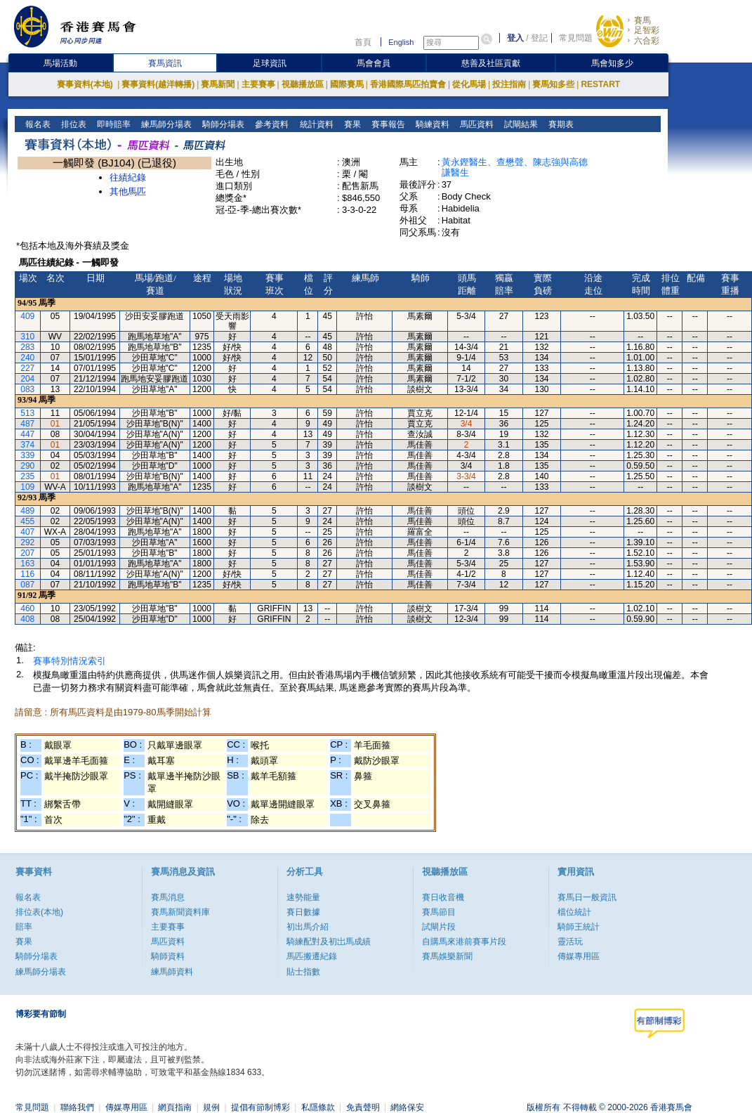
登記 (539, 38)
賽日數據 (303, 912)
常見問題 (576, 38)
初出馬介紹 (307, 927)
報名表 (37, 124)
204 (27, 379)
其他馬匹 (128, 191)
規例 (211, 1107)
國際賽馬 (347, 84)
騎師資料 (168, 956)
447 (27, 434)
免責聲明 (363, 1107)
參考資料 (271, 124)
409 (27, 316)
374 (27, 445)
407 (27, 532)
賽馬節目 (439, 912)
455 (27, 521)
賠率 (23, 927)
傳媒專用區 (579, 956)
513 (27, 413)
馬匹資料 (475, 124)
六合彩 (646, 41)
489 (27, 511)
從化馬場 (469, 84)
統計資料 (315, 124)
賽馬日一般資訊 (587, 897)
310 (27, 336)
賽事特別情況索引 (69, 661)
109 (27, 487)
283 (27, 347)
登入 (515, 38)
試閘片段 (439, 927)
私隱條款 (318, 1107)
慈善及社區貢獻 (490, 63)
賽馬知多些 (553, 84)
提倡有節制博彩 (260, 1107)
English (401, 42)
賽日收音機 (443, 897)
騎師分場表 (222, 124)
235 (27, 476)
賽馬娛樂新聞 (447, 956)
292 (27, 542)
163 (27, 563)
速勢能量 (303, 897)
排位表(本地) (39, 912)
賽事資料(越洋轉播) (157, 84)
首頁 (363, 42)
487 (27, 424)
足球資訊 (269, 63)
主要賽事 (258, 84)
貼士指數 (303, 972)
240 (27, 358)
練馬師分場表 (165, 124)
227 (27, 368)
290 (27, 466)
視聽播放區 (303, 84)
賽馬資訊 (165, 63)
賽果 (350, 124)
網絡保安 (407, 1107)
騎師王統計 (579, 927)
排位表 (72, 124)
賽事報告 (386, 124)
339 (27, 455)
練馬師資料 (172, 972)
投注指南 (509, 84)
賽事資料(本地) (86, 84)
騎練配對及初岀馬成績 (328, 941)
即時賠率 (113, 124)
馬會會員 (373, 63)
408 (27, 619)
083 (27, 389)
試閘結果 (519, 124)
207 (27, 553)
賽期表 (559, 124)
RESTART (600, 84)
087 (27, 585)
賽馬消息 (168, 897)
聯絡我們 (77, 1107)
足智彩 (646, 30)
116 (27, 574)
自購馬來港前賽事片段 (464, 941)
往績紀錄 (128, 177)
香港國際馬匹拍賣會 (408, 84)
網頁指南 (175, 1107)
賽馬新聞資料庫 (180, 912)
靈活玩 (570, 941)
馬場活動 (60, 63)
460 (27, 608)
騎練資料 (431, 124)
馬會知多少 (612, 63)
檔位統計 (574, 912)
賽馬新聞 (218, 84)
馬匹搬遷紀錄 (311, 956)
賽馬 (642, 20)
